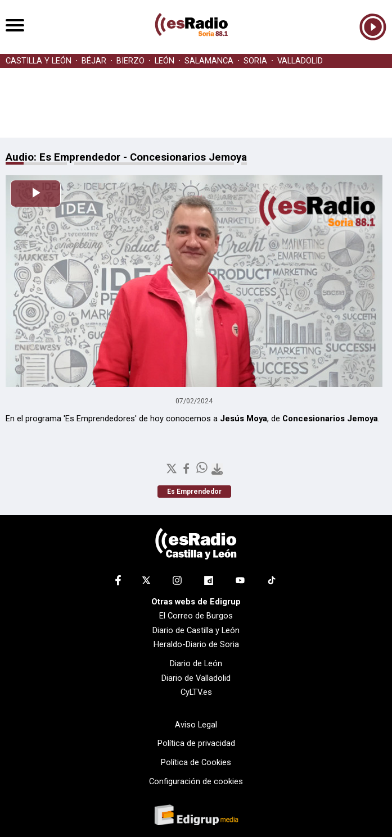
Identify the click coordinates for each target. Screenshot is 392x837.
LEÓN (164, 61)
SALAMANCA (208, 61)
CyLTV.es (196, 692)
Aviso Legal (196, 725)
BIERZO (130, 61)
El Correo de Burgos (196, 616)
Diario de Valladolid (196, 678)
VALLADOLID (300, 61)
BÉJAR (94, 61)
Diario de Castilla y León (196, 630)
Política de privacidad (196, 743)
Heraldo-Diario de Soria (196, 644)
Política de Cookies (196, 762)
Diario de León (196, 663)
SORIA (255, 61)
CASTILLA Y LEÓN (38, 61)
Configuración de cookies (196, 781)
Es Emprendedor (194, 491)
